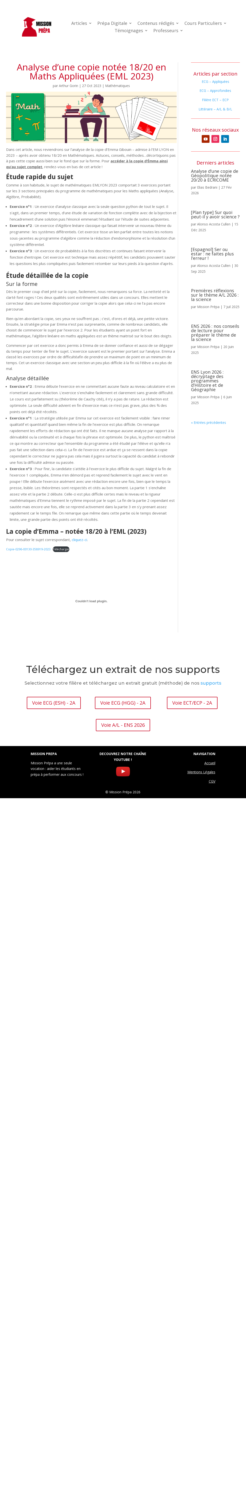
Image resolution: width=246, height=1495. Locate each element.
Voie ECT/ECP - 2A (192, 702)
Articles (79, 23)
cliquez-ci (79, 539)
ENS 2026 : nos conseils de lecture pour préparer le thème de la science (215, 332)
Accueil (209, 763)
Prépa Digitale (112, 23)
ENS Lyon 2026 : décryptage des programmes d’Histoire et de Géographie (207, 380)
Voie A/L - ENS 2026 (123, 725)
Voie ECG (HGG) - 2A (123, 702)
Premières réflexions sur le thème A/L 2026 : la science (215, 295)
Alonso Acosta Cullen (213, 224)
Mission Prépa (208, 306)
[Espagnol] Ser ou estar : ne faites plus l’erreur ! (212, 253)
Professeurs (165, 31)
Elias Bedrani (207, 187)
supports (210, 683)
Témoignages (129, 31)
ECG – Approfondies (215, 90)
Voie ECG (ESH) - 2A (53, 702)
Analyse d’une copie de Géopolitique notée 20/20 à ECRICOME (214, 175)
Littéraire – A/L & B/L (215, 109)
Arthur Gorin (68, 85)
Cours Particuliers (203, 23)
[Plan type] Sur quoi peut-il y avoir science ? (215, 214)
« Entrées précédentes (208, 422)
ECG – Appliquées (215, 81)
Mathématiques (117, 85)
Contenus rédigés (155, 23)
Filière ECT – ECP (215, 99)
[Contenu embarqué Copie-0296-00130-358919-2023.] (91, 601)
